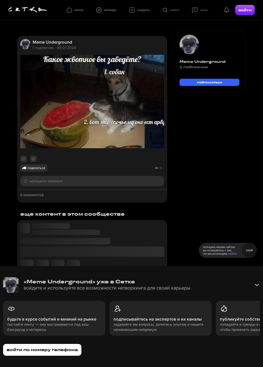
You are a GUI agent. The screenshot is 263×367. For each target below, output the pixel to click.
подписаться (209, 82)
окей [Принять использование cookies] (249, 250)
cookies (232, 253)
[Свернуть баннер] (257, 285)
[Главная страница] (27, 10)
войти (245, 10)
